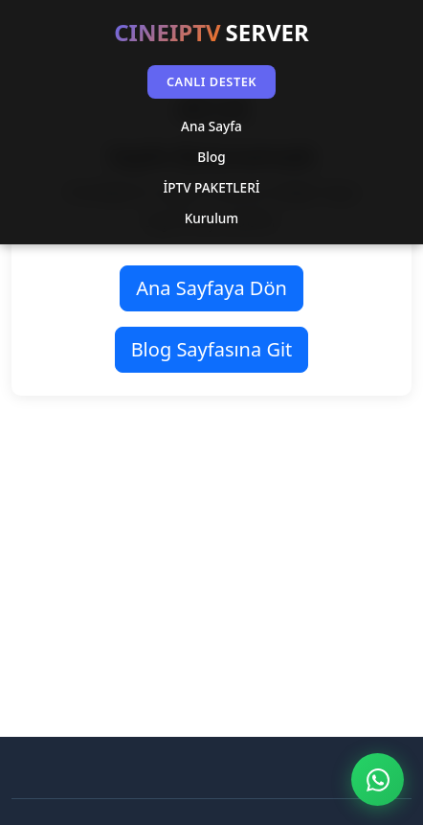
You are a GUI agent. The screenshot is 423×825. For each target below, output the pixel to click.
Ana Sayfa (211, 126)
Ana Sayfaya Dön (211, 288)
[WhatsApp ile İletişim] (377, 779)
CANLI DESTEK (211, 81)
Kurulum (211, 218)
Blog (211, 157)
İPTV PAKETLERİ (211, 187)
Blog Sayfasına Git (212, 349)
